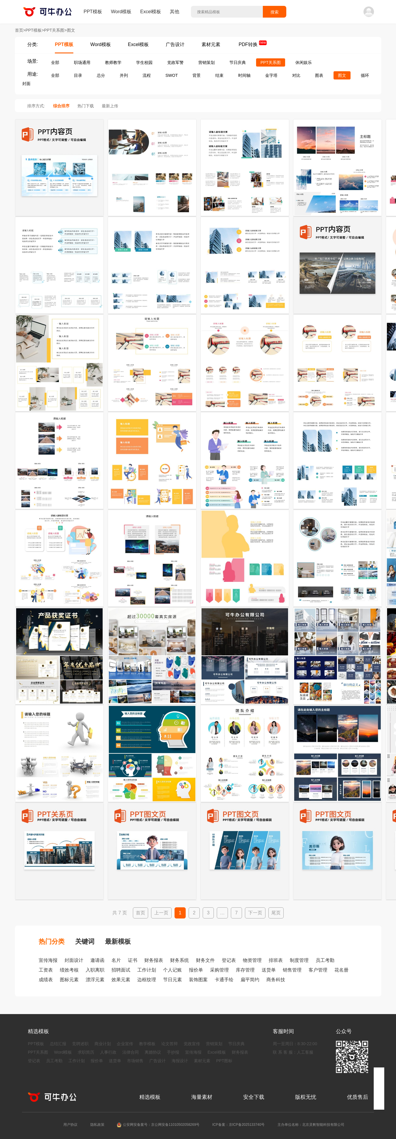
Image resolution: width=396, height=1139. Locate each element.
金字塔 (271, 75)
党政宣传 (192, 1043)
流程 (147, 75)
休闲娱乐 (303, 62)
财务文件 (205, 960)
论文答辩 (169, 1043)
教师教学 (113, 62)
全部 (55, 62)
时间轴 (244, 75)
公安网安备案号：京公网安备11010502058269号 (161, 1125)
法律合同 (130, 1052)
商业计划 (102, 1043)
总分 (101, 75)
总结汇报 (58, 1043)
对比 (296, 75)
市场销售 (135, 1060)
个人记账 (172, 969)
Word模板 (121, 11)
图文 (342, 75)
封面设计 (74, 960)
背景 (196, 75)
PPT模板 (93, 11)
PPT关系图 (270, 62)
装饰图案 (198, 979)
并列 (124, 75)
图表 (319, 75)
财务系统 (179, 960)
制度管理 (299, 960)
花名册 (341, 969)
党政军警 (175, 62)
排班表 (276, 960)
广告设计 (175, 44)
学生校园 (144, 62)
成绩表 (46, 979)
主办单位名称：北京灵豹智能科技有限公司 (310, 1125)
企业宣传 (125, 1043)
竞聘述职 (80, 1043)
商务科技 (275, 979)
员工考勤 (325, 960)
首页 (140, 912)
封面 (26, 83)
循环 (365, 75)
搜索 (274, 12)
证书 (132, 960)
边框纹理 (146, 979)
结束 (219, 75)
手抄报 (173, 1052)
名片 (116, 960)
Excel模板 (150, 11)
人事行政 (108, 1052)
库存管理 (245, 969)
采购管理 (219, 969)
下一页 (255, 912)
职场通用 (82, 62)
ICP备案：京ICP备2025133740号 (238, 1125)
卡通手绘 (224, 979)
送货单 (269, 969)
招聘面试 (120, 969)
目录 (78, 75)
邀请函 (97, 960)
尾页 (276, 912)
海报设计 (180, 1060)
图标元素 (69, 979)
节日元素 (172, 979)
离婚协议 (153, 1052)
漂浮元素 (95, 979)
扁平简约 (250, 979)
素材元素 (211, 44)
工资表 (46, 969)
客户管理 (318, 969)
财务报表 (153, 960)
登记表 (229, 960)
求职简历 (86, 1052)
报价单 (196, 969)
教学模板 (147, 1043)
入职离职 (95, 969)
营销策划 (206, 62)
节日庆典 (237, 62)
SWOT (171, 75)
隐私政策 (97, 1125)
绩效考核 (69, 969)
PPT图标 (224, 1060)
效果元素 (120, 979)
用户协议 (70, 1125)
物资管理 (252, 960)
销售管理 (292, 969)
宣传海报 (48, 960)
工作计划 (146, 969)
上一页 (161, 912)
